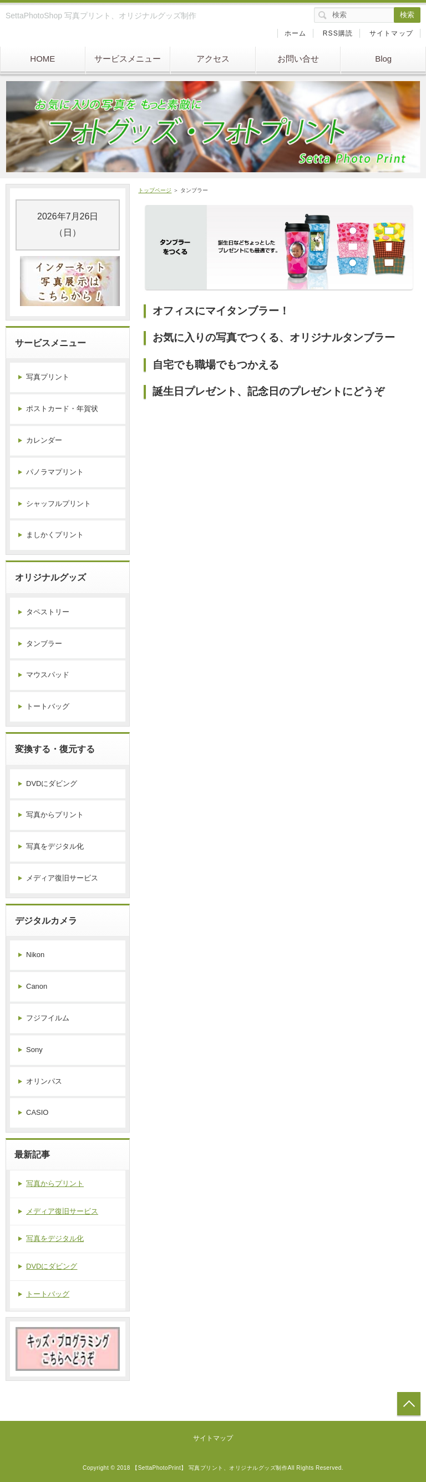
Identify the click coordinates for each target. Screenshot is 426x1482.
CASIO (37, 1112)
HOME (42, 58)
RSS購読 (338, 33)
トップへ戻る (408, 1403)
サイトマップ (391, 33)
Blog (383, 58)
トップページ (154, 190)
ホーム (296, 33)
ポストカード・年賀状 (62, 408)
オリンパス (44, 1081)
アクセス (213, 58)
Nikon (35, 954)
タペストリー (47, 612)
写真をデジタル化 (55, 846)
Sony (34, 1049)
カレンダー (44, 440)
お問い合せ (298, 58)
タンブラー (44, 643)
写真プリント (47, 377)
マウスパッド (47, 674)
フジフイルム (47, 1018)
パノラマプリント (55, 472)
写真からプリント (55, 814)
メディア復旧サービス (62, 878)
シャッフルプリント (58, 503)
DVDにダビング (51, 783)
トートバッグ (47, 706)
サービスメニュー (127, 58)
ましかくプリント (55, 534)
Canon (36, 986)
